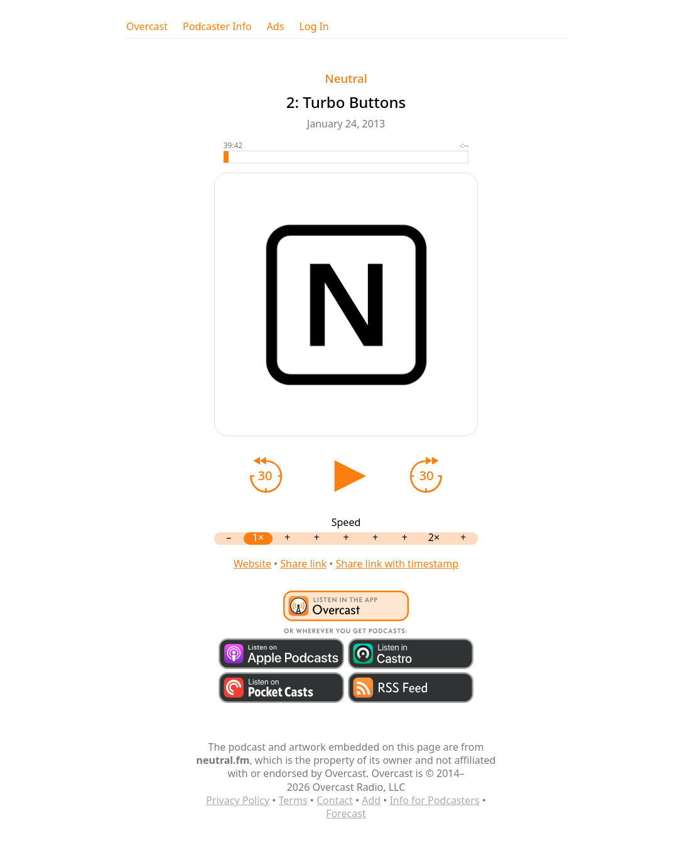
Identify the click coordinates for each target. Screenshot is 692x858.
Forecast (345, 813)
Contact (334, 800)
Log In (313, 26)
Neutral (346, 78)
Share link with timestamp (396, 564)
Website (252, 564)
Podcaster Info (217, 26)
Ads (275, 26)
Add (371, 800)
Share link (303, 564)
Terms (293, 800)
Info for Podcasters (434, 800)
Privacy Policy (237, 800)
